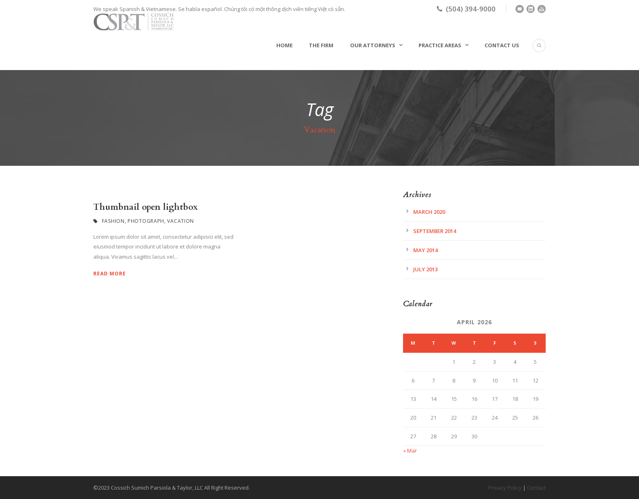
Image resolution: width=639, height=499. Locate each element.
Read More (109, 273)
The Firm (321, 45)
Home (284, 45)
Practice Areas (440, 45)
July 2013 (425, 269)
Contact (536, 487)
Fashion (113, 221)
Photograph (146, 221)
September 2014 (434, 231)
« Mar (410, 450)
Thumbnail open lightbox (145, 207)
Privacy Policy (505, 487)
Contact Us (502, 45)
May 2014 (425, 250)
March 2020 (429, 211)
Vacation (180, 221)
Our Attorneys (372, 45)
